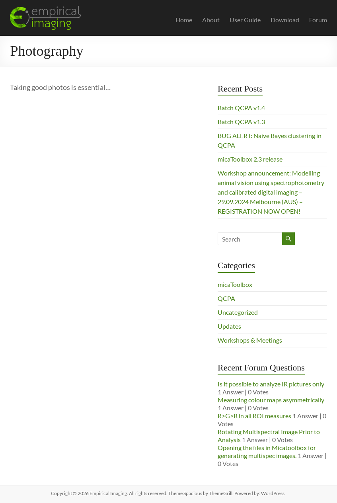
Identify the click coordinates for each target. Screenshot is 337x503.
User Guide (245, 19)
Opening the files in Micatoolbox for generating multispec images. (267, 451)
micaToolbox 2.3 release (250, 159)
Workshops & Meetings (250, 340)
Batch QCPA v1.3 (241, 121)
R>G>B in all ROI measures (254, 415)
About (211, 19)
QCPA (226, 298)
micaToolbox (235, 284)
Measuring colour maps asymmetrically (271, 400)
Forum (318, 19)
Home (183, 19)
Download (285, 19)
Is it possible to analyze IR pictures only (271, 384)
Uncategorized (238, 312)
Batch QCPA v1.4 (241, 107)
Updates (229, 326)
